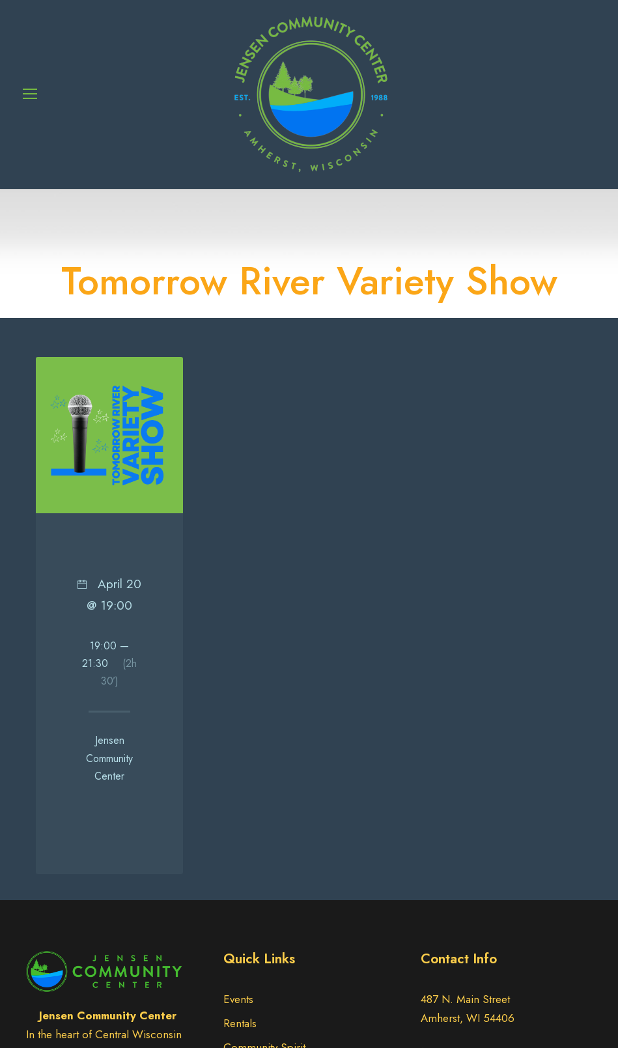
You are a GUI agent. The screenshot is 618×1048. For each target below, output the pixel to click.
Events (238, 999)
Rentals (240, 1023)
